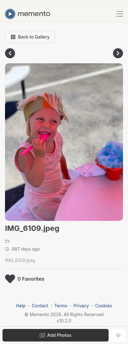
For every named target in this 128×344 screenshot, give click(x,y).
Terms (60, 305)
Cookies (103, 305)
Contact (40, 305)
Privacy (81, 305)
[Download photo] (118, 335)
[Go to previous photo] (10, 53)
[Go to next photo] (118, 53)
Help (21, 305)
